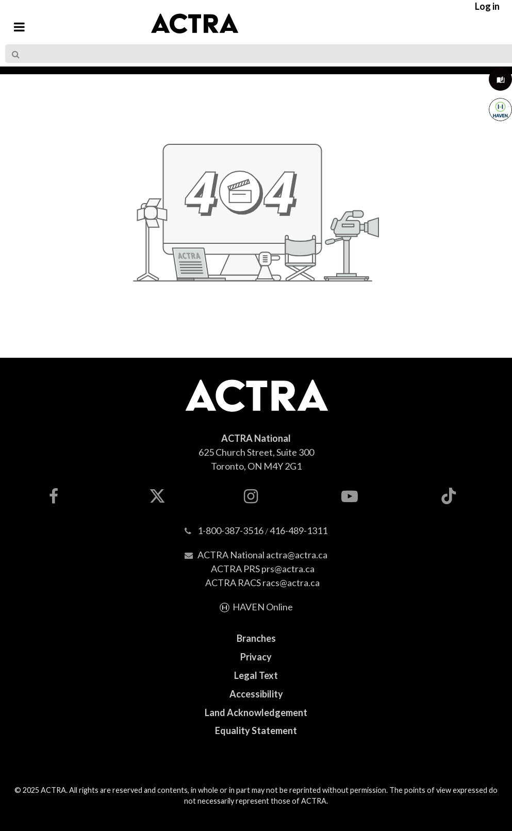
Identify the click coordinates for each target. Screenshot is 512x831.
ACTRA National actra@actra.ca (262, 554)
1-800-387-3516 (230, 530)
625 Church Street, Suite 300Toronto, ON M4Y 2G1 (256, 452)
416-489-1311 (298, 530)
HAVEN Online (263, 606)
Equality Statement (256, 730)
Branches (256, 638)
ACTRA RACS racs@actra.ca (262, 582)
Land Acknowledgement (256, 712)
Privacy (256, 656)
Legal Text (256, 675)
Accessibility (256, 694)
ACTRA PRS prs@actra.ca (263, 568)
